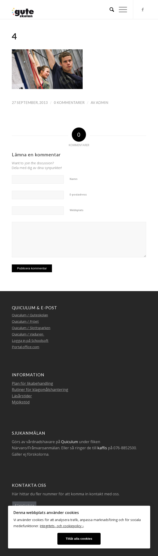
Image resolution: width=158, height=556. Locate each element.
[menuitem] (109, 9)
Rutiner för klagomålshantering (40, 389)
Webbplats (76, 210)
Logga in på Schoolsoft (30, 340)
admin (102, 102)
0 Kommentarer (69, 102)
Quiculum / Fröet (25, 321)
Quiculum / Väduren (28, 334)
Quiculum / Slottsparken (31, 327)
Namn (73, 179)
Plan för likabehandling (32, 383)
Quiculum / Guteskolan (30, 315)
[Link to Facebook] (142, 9)
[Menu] (120, 9)
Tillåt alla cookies (79, 538)
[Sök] (109, 9)
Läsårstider (22, 396)
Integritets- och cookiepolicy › (61, 526)
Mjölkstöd (21, 402)
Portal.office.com (25, 346)
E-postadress (78, 194)
